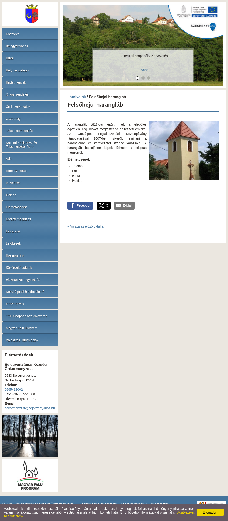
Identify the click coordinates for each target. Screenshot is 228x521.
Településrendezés (19, 131)
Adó (9, 159)
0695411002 (14, 389)
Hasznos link (15, 255)
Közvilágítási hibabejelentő (25, 292)
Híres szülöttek (16, 171)
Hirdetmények (16, 82)
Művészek (13, 183)
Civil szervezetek (18, 106)
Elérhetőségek (16, 207)
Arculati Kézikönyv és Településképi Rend (21, 144)
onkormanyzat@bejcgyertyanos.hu (30, 408)
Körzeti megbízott (18, 219)
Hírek (9, 58)
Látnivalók (13, 231)
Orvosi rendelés (17, 94)
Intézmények (15, 304)
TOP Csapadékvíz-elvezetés (26, 316)
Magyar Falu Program (21, 328)
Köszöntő (12, 34)
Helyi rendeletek (17, 70)
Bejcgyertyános (17, 46)
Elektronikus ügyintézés (23, 280)
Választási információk (22, 340)
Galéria (11, 195)
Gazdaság (13, 119)
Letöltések (13, 243)
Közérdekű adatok (19, 267)
